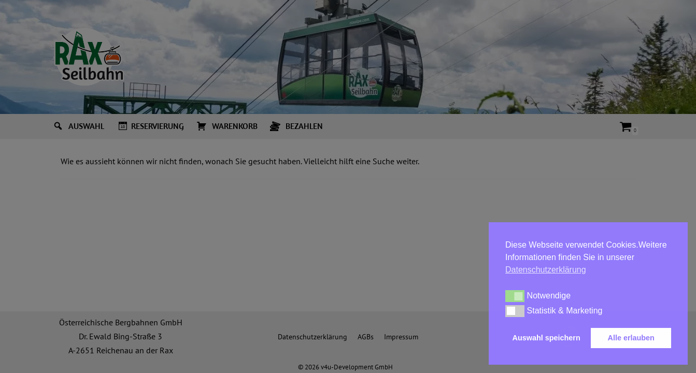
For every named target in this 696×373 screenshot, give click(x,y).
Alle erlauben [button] (631, 338)
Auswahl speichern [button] (546, 338)
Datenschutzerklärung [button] (545, 269)
